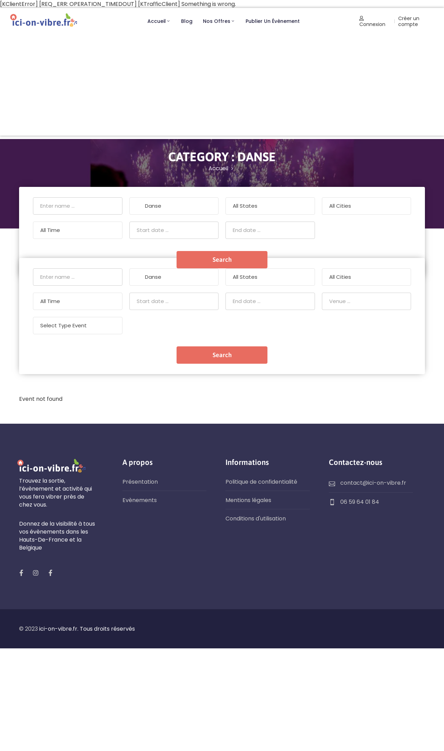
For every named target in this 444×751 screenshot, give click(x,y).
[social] (21, 572)
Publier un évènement (273, 21)
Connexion (372, 22)
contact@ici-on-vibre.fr (373, 483)
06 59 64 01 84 (359, 502)
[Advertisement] (222, 87)
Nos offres (219, 21)
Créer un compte (408, 21)
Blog (187, 21)
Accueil (159, 21)
